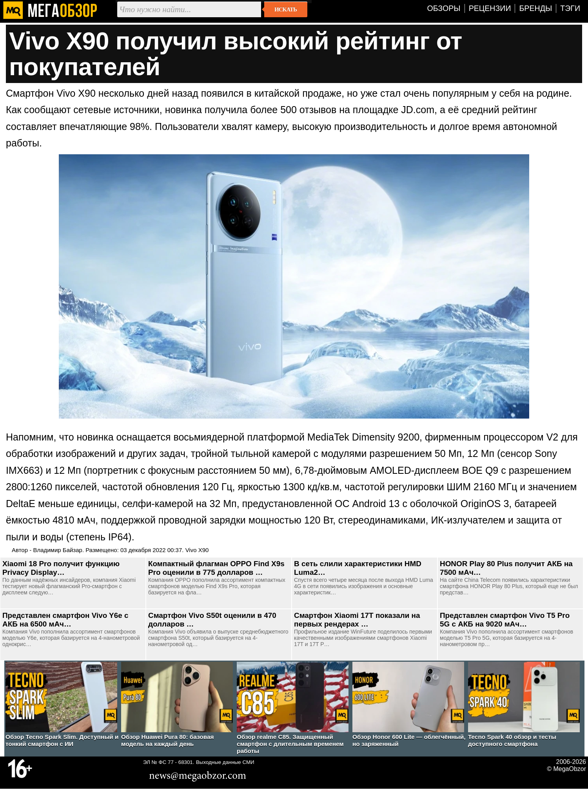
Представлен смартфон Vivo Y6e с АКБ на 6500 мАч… (65, 619)
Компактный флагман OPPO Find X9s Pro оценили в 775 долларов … (216, 568)
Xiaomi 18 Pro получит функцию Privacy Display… (61, 568)
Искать (285, 9)
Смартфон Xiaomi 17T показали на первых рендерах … (357, 619)
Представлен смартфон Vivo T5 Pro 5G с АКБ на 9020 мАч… (505, 619)
